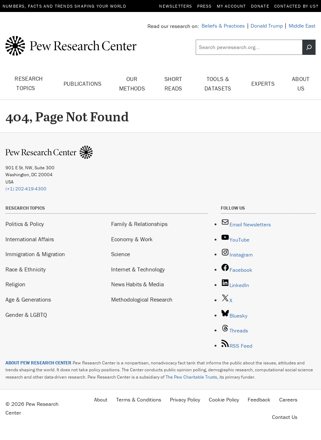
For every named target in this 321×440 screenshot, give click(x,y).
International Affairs (29, 239)
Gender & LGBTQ (26, 314)
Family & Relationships (139, 223)
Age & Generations (28, 299)
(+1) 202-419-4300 (25, 189)
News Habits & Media (137, 284)
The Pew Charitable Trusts (191, 377)
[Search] (309, 47)
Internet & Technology (138, 269)
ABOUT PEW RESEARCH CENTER (38, 363)
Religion (15, 284)
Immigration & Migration (35, 254)
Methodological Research (141, 299)
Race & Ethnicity (25, 269)
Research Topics (29, 83)
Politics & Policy (24, 223)
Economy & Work (132, 239)
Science (120, 254)
